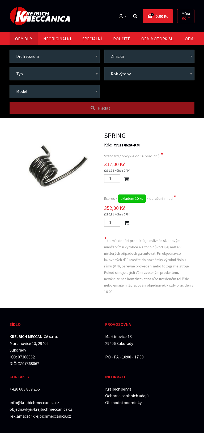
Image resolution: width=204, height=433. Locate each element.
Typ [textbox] (19, 73)
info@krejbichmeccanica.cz (34, 402)
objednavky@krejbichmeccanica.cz (41, 409)
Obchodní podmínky (123, 402)
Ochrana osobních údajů (127, 395)
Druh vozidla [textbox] (27, 56)
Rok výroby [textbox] (121, 73)
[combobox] (55, 56)
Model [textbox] (21, 91)
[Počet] (112, 178)
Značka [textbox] (117, 56)
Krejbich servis (118, 389)
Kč (184, 18)
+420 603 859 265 (25, 389)
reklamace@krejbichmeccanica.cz (40, 416)
